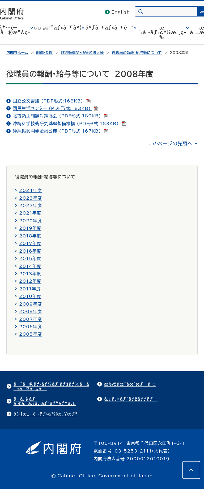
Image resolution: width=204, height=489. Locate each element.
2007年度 (30, 319)
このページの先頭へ (170, 143)
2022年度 (30, 205)
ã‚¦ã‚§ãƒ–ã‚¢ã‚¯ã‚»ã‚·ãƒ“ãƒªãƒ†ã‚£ (45, 401)
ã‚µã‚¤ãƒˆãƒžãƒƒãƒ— (131, 399)
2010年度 (30, 296)
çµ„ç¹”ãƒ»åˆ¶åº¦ (58, 27)
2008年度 (30, 311)
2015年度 (30, 258)
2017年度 (30, 243)
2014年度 (30, 266)
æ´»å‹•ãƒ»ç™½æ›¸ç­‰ (162, 32)
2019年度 (30, 228)
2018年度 (30, 236)
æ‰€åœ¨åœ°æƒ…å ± (130, 384)
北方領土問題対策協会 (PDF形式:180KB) (60, 116)
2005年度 (30, 334)
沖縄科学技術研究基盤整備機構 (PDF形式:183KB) (69, 123)
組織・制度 (44, 53)
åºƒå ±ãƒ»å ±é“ (110, 27)
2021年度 (30, 213)
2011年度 (30, 289)
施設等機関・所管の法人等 (82, 53)
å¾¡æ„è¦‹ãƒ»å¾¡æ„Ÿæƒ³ (45, 414)
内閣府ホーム (17, 53)
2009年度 (30, 304)
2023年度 (30, 198)
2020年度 (30, 221)
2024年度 (30, 190)
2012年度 (30, 281)
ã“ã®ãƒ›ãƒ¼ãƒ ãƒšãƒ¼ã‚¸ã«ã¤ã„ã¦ (51, 386)
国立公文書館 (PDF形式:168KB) (52, 101)
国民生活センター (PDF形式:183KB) (55, 108)
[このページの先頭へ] (191, 469)
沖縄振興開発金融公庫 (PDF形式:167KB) (60, 131)
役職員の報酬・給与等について (137, 53)
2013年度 (30, 274)
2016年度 (30, 251)
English (120, 12)
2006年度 (30, 326)
